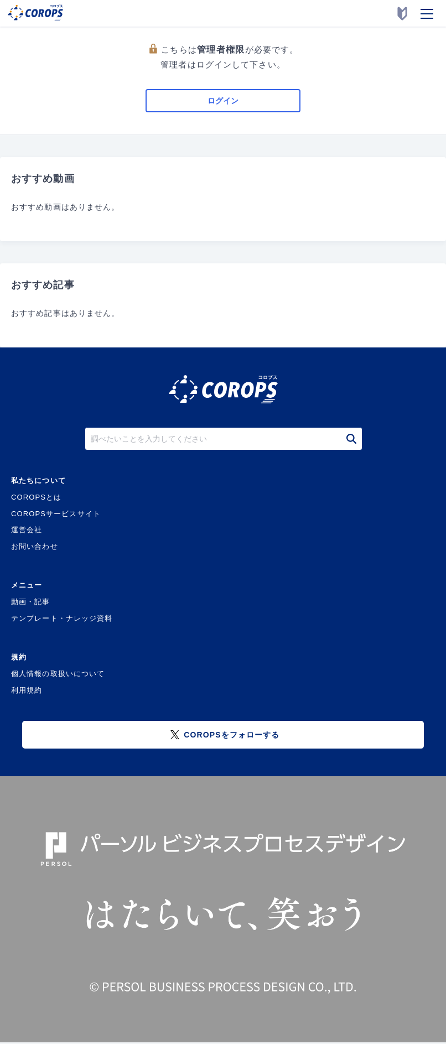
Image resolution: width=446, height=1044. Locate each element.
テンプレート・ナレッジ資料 (62, 618)
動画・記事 (30, 602)
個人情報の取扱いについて (58, 673)
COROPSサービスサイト (56, 514)
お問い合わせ (34, 546)
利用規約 (26, 690)
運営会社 (26, 530)
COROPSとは (36, 497)
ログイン (223, 100)
